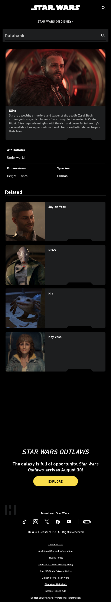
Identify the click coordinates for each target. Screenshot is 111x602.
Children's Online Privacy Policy (55, 564)
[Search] (55, 35)
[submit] (103, 8)
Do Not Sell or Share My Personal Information (55, 597)
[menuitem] (6, 8)
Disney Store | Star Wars (55, 577)
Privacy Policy (55, 557)
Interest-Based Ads (55, 590)
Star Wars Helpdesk (56, 584)
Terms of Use (55, 544)
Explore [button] (55, 481)
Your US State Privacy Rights (56, 570)
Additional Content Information (55, 550)
